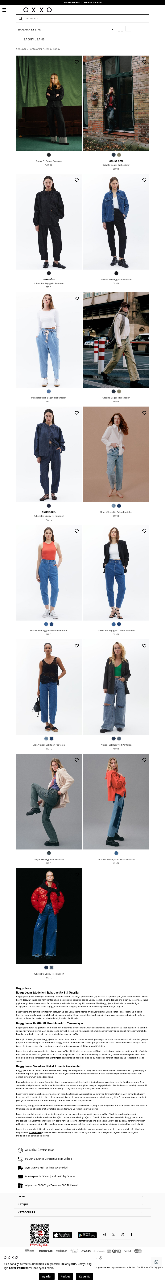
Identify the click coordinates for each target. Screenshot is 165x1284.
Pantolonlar (35, 49)
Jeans (47, 49)
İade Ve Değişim (154, 1267)
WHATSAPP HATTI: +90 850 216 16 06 (82, 3)
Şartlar (132, 1267)
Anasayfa (21, 49)
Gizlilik (140, 1267)
